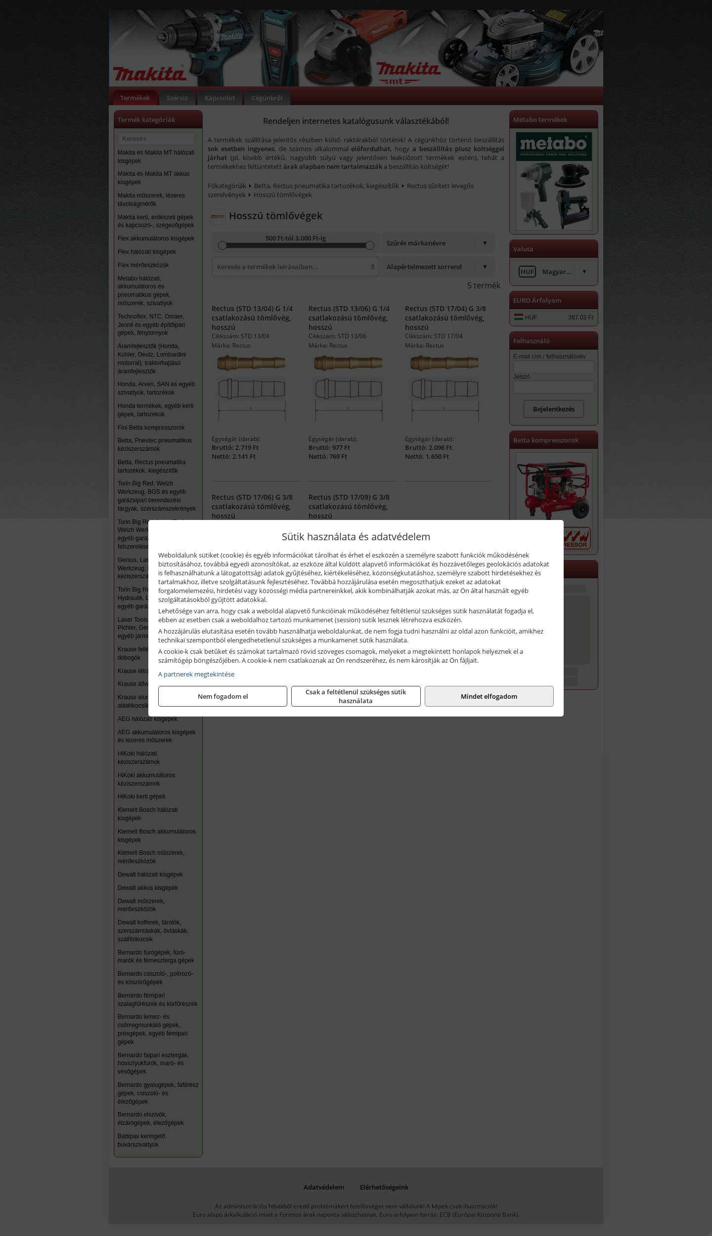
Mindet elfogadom (489, 696)
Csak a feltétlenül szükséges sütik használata (356, 696)
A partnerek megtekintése (196, 674)
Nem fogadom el (223, 696)
